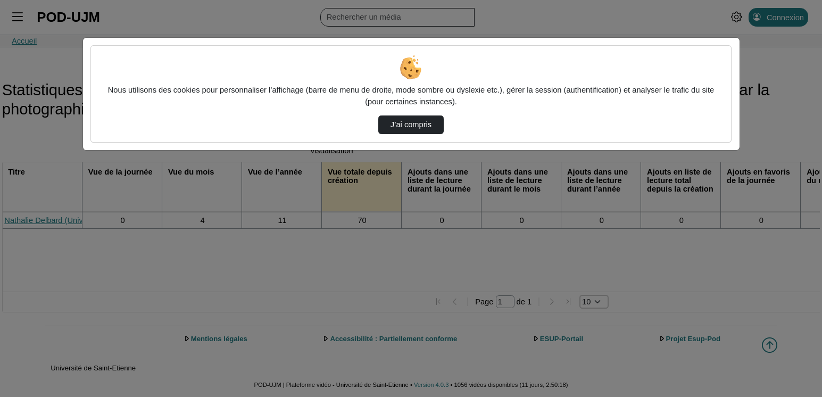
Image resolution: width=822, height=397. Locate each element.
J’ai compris (411, 124)
